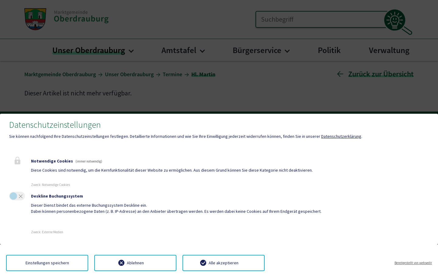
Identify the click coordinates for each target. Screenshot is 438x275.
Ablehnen (135, 263)
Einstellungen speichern (47, 263)
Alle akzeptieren (223, 263)
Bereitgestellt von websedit (413, 263)
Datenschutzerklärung (341, 136)
